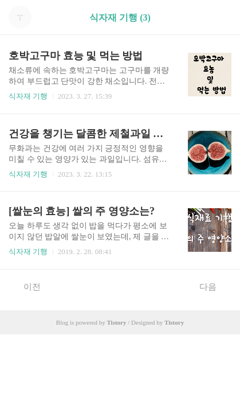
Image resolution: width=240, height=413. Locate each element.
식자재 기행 (28, 96)
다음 (214, 286)
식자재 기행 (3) (120, 17)
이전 (26, 286)
